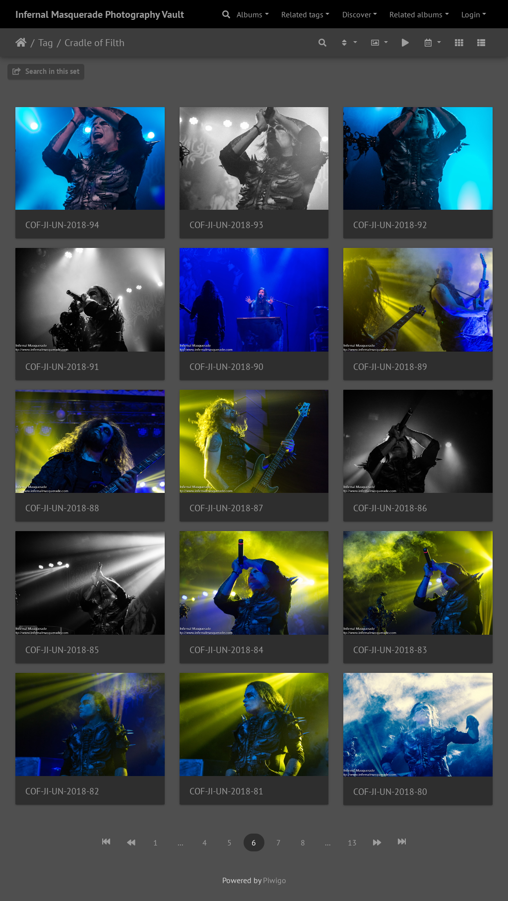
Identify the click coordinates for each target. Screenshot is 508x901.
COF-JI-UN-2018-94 (62, 225)
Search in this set (45, 71)
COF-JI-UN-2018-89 (390, 366)
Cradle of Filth (94, 42)
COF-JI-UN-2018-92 (390, 225)
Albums (249, 14)
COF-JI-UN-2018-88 (62, 508)
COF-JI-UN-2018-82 (62, 791)
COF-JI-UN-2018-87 (226, 508)
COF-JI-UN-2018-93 (226, 225)
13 (352, 842)
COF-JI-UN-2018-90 (226, 366)
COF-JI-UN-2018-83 (390, 650)
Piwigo (274, 880)
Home (21, 42)
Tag (45, 42)
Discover (356, 14)
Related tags (302, 14)
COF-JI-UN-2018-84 (226, 650)
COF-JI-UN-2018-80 (390, 791)
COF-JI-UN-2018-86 (390, 508)
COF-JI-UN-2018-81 (226, 791)
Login (470, 14)
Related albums (416, 14)
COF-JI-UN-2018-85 (62, 650)
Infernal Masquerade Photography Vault (99, 14)
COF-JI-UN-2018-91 (62, 366)
